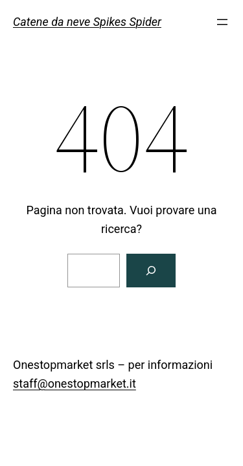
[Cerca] (151, 270)
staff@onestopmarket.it (74, 383)
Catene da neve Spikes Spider (87, 21)
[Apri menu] (222, 22)
